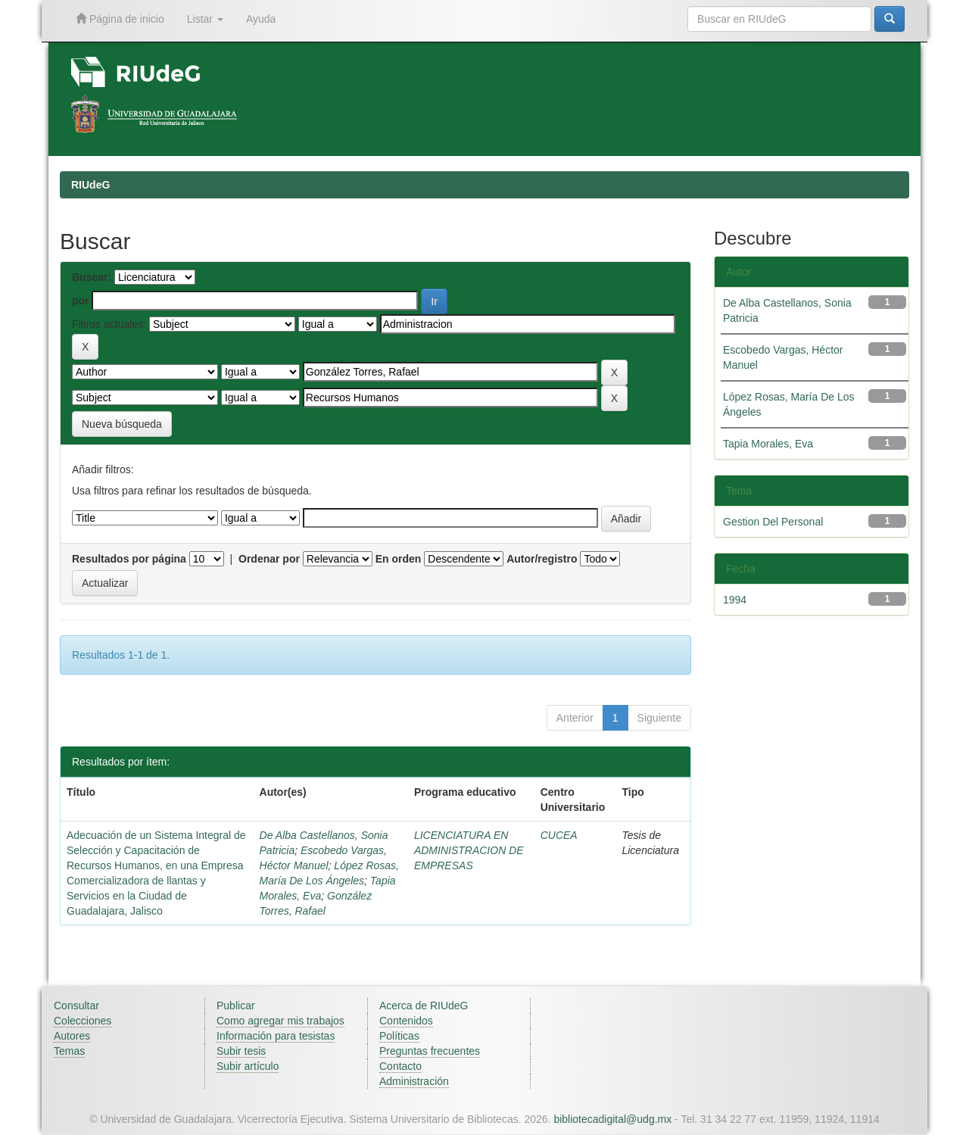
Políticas (399, 1036)
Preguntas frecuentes (429, 1051)
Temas (69, 1051)
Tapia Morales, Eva (768, 444)
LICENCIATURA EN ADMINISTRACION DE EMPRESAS (469, 850)
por (80, 301)
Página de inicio (120, 18)
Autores (72, 1036)
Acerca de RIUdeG (424, 1005)
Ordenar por (269, 559)
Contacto (400, 1066)
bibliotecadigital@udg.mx (612, 1119)
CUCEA (559, 835)
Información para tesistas (276, 1036)
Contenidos (406, 1021)
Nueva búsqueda (122, 424)
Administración (414, 1081)
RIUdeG (90, 185)
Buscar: (91, 277)
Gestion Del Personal (773, 522)
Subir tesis (241, 1051)
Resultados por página (129, 559)
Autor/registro (541, 559)
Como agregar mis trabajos (280, 1021)
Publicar (236, 1005)
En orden (398, 559)
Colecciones (82, 1021)
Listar (205, 19)
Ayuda (261, 19)
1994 (734, 600)
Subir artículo (248, 1066)
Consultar (76, 1005)
